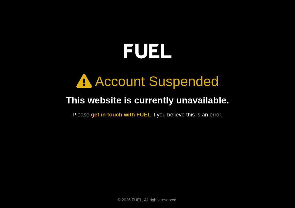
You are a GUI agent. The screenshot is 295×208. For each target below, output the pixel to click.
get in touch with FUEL (121, 115)
